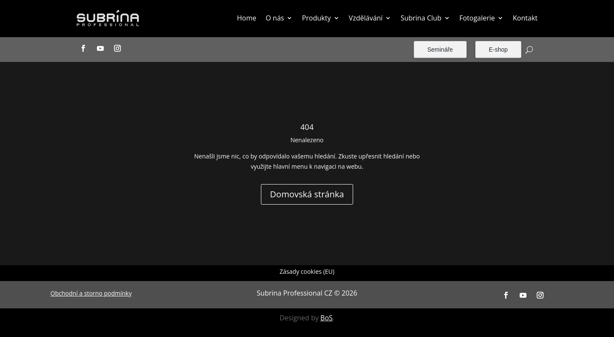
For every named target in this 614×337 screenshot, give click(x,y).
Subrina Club (421, 18)
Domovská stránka (307, 194)
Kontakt (525, 18)
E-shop (498, 49)
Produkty (316, 18)
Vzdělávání (366, 18)
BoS (326, 317)
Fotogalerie (477, 18)
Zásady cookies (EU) (307, 272)
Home (246, 18)
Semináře (440, 49)
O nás (275, 18)
